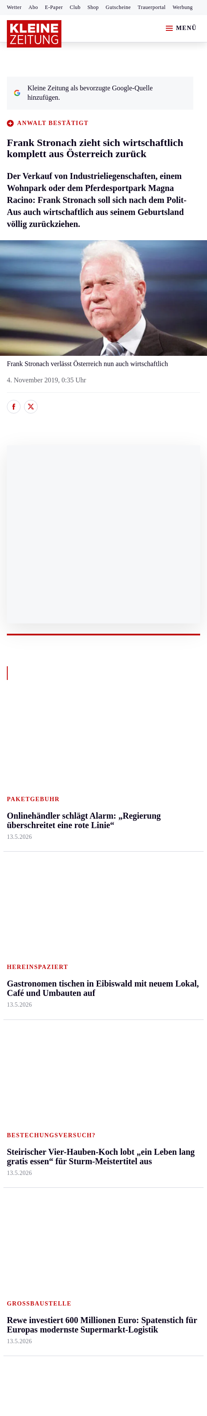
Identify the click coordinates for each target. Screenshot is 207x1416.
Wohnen (147, 824)
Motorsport (22, 1007)
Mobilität (149, 774)
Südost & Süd (26, 873)
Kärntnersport (26, 958)
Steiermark (23, 742)
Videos (145, 1024)
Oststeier (19, 840)
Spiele (79, 991)
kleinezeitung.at (54, 1245)
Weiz (14, 890)
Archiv (80, 974)
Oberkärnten (88, 807)
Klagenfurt (86, 758)
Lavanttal (84, 791)
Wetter (14, 7)
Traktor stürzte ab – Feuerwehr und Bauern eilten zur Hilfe (99, 1090)
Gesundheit (151, 758)
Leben (145, 742)
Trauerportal (151, 7)
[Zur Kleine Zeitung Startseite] (34, 34)
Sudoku (81, 1007)
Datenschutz (87, 1192)
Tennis (16, 991)
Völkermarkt (88, 873)
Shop (93, 7)
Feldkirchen (87, 774)
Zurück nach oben (103, 719)
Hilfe (78, 941)
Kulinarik (149, 840)
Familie (146, 873)
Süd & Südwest (28, 857)
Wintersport (23, 1024)
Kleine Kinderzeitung (165, 958)
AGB (54, 1192)
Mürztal (18, 824)
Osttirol (81, 824)
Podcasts (148, 1007)
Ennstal (17, 758)
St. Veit (81, 840)
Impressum (23, 1192)
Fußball (17, 974)
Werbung (183, 7)
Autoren (82, 958)
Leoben (17, 791)
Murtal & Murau (30, 807)
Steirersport (23, 941)
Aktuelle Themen (161, 926)
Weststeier (21, 906)
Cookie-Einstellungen (38, 1215)
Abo (33, 7)
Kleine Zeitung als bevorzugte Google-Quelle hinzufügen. (83, 92)
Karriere (147, 857)
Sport (15, 926)
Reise (143, 807)
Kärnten (83, 742)
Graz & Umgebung (33, 774)
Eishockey (21, 1040)
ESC (142, 1040)
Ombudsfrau (153, 791)
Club (75, 7)
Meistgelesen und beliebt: (44, 1074)
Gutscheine (118, 7)
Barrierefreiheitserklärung (150, 1192)
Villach (81, 857)
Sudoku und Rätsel (162, 991)
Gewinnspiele (155, 974)
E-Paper (54, 7)
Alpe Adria (151, 941)
